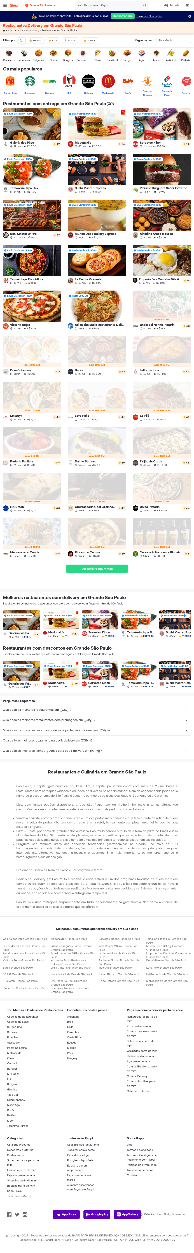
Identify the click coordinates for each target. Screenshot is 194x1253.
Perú (70, 1053)
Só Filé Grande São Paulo (18, 974)
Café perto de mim (138, 1091)
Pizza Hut (12, 1037)
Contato (132, 1175)
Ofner (10, 1058)
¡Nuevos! (89, 40)
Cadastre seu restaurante (83, 1145)
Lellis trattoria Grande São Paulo (71, 967)
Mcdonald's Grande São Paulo (69, 939)
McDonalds (14, 1053)
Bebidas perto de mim (21, 1186)
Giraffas (12, 1089)
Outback (12, 1063)
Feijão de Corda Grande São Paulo (167, 974)
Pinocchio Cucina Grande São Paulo (25, 988)
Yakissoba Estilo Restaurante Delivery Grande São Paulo (68, 962)
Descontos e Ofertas (20, 1150)
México (71, 1048)
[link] (32, 128)
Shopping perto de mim (22, 1180)
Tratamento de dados (140, 1170)
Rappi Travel (14, 1191)
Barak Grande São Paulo (18, 967)
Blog (129, 1145)
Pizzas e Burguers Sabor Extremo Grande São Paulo (71, 948)
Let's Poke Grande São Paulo (164, 967)
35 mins (70, 40)
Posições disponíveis (80, 1160)
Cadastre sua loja (78, 1155)
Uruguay (72, 1058)
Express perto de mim (21, 1175)
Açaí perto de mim (138, 1061)
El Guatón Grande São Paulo (20, 981)
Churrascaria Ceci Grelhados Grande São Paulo (69, 983)
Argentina (73, 1017)
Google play (97, 1214)
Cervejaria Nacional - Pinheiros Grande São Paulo (70, 990)
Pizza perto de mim (139, 1026)
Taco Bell (12, 1095)
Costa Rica (74, 1037)
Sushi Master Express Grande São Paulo (24, 948)
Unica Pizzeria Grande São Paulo (119, 981)
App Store (66, 1214)
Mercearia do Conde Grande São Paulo (167, 983)
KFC (9, 1079)
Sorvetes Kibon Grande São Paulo (120, 939)
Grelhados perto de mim (142, 1051)
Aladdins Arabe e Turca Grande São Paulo (25, 955)
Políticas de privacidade (142, 1165)
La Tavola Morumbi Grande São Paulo (118, 955)
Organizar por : (144, 40)
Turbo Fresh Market (19, 1196)
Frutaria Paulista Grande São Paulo (72, 974)
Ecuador (72, 1042)
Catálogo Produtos (18, 1145)
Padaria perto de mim (140, 1056)
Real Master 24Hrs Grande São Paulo (118, 948)
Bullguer (12, 1069)
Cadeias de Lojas (18, 1022)
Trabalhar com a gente (81, 1150)
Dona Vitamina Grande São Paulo (166, 960)
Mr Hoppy (13, 1074)
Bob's (10, 1110)
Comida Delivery (137, 1076)
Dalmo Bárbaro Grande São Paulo (119, 974)
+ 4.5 (52, 40)
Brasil (70, 1022)
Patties (11, 1115)
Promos (35, 40)
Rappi (7, 30)
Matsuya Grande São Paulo (115, 967)
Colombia (73, 1032)
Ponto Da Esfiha (17, 1048)
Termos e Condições (149, 16)
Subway (12, 1032)
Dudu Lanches (16, 1100)
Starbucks (13, 1042)
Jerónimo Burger (17, 1126)
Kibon (10, 1120)
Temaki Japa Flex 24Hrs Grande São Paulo (73, 955)
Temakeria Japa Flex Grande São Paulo (166, 940)
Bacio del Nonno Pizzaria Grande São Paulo (119, 962)
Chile (70, 1027)
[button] (41, 5)
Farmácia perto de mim (21, 1170)
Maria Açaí (13, 1105)
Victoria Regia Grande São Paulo (23, 960)
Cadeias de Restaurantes (23, 1017)
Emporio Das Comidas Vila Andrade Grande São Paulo (168, 955)
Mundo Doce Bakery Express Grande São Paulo (164, 948)
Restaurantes (15, 1155)
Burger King (14, 1027)
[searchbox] (111, 5)
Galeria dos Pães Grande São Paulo (25, 939)
